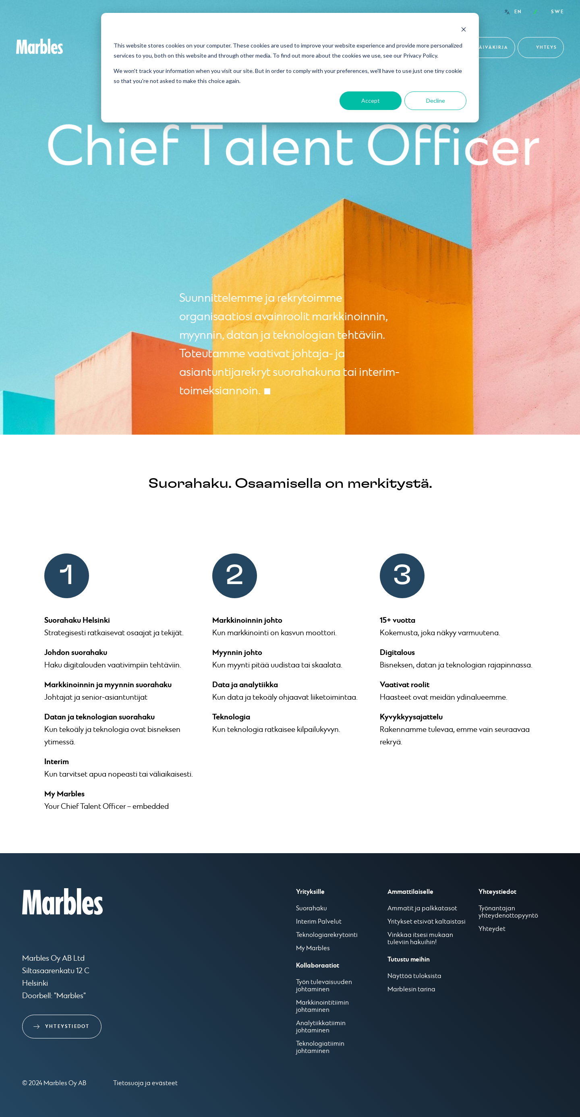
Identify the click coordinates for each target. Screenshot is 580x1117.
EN (518, 12)
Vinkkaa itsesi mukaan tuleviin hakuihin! (420, 939)
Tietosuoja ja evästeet (145, 1083)
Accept (370, 100)
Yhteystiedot (67, 1027)
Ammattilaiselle (410, 891)
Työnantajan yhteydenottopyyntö (508, 912)
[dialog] (290, 67)
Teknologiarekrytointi (327, 935)
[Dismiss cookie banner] (463, 30)
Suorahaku (311, 908)
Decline (435, 100)
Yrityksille (310, 891)
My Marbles (64, 794)
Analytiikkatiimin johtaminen (321, 1027)
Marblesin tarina (411, 989)
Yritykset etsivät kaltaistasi (426, 922)
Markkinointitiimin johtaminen (322, 1006)
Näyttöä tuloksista (414, 976)
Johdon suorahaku (75, 652)
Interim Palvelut (319, 922)
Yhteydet (491, 929)
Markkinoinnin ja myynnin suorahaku (108, 685)
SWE (557, 12)
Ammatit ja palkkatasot (422, 908)
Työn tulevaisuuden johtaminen (324, 986)
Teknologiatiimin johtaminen (320, 1047)
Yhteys (546, 47)
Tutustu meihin (408, 959)
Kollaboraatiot (317, 965)
